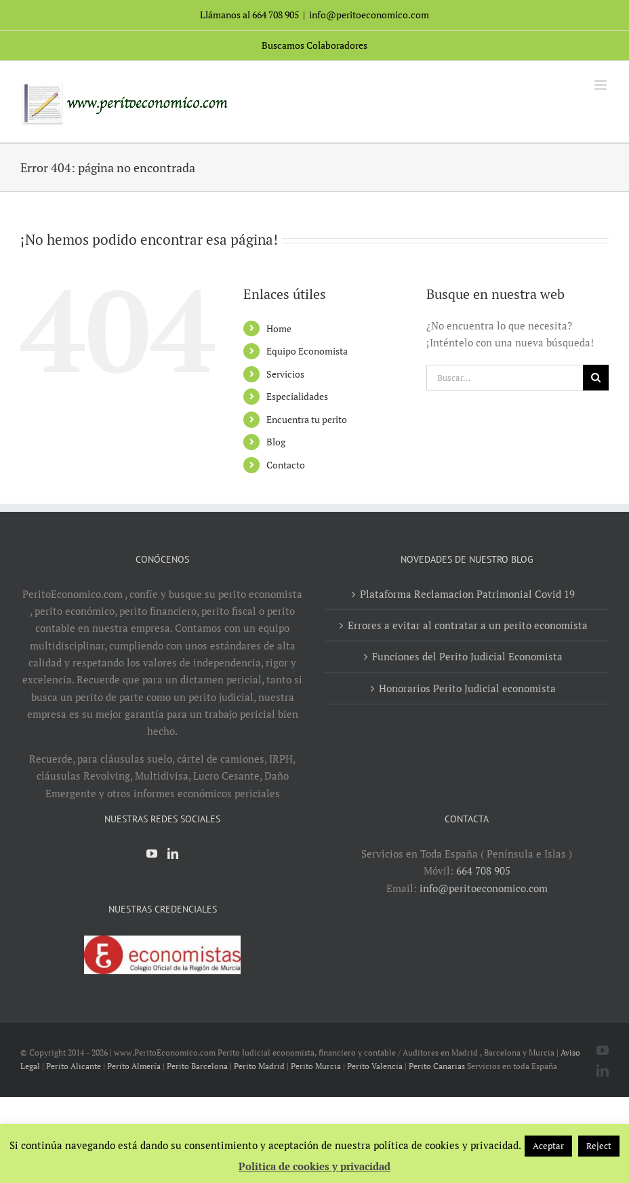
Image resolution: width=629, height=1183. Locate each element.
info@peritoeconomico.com (369, 14)
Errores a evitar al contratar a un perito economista (468, 625)
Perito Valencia (375, 1066)
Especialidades (297, 396)
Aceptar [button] (548, 1146)
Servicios (285, 373)
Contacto (285, 464)
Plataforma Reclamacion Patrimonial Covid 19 (467, 594)
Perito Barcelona (197, 1066)
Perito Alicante (73, 1066)
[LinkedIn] (172, 853)
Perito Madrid (259, 1066)
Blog (275, 441)
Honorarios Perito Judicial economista (467, 688)
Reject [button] (598, 1146)
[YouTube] (151, 853)
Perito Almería (134, 1066)
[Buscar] (596, 377)
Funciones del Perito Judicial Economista (467, 656)
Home (278, 328)
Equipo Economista (307, 350)
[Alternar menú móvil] (601, 85)
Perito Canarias (437, 1066)
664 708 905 (483, 870)
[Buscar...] (504, 377)
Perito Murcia (316, 1066)
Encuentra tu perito (306, 419)
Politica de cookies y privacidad (314, 1166)
